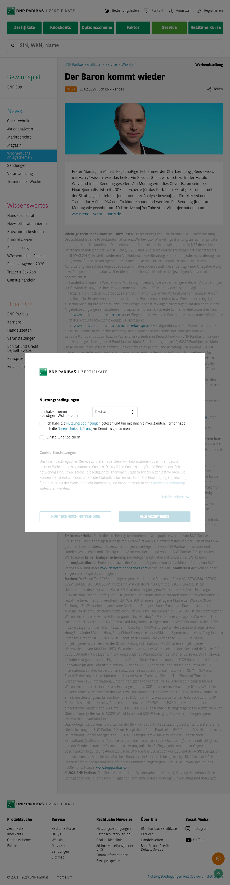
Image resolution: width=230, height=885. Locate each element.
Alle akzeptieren (154, 517)
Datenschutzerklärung (75, 429)
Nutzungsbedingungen (83, 423)
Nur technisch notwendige (75, 517)
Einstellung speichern (63, 437)
